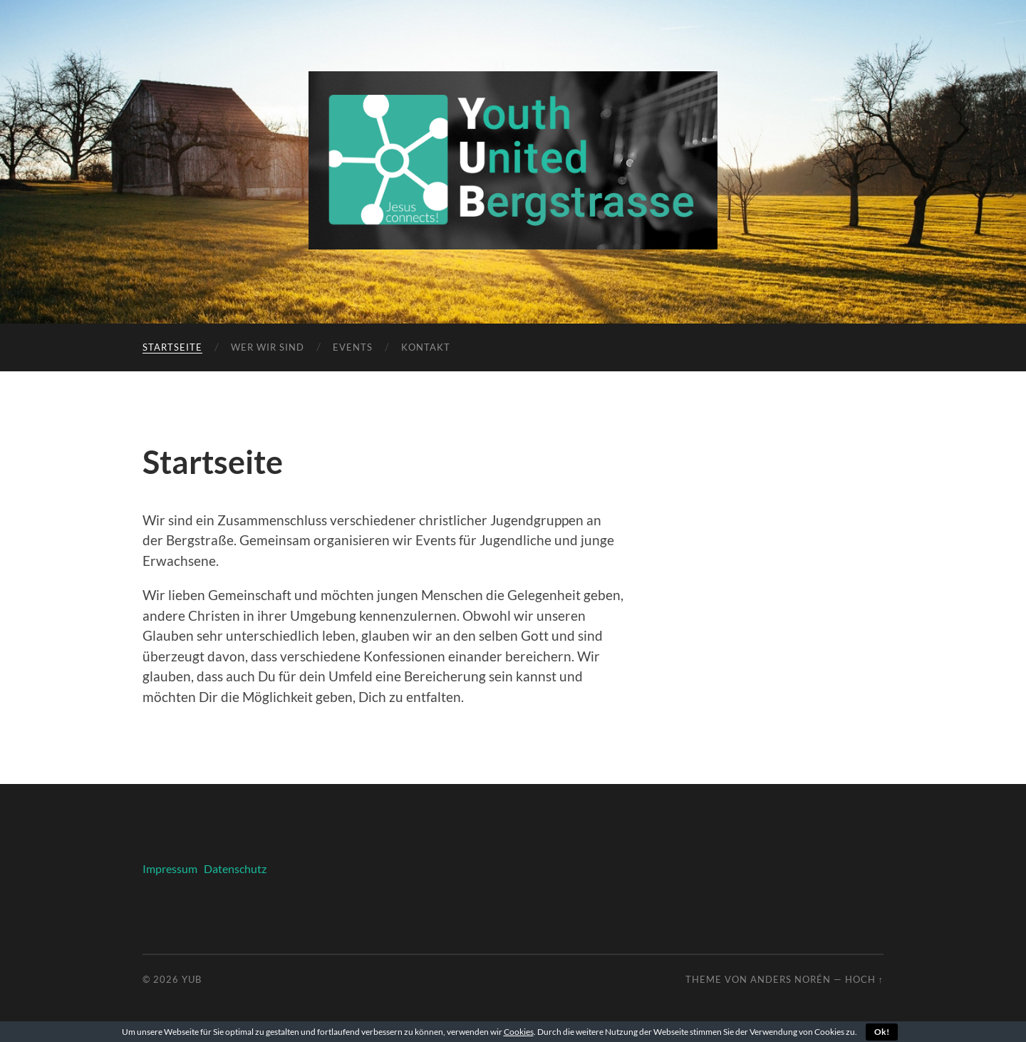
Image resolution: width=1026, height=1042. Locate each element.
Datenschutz (233, 868)
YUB (192, 979)
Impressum (169, 868)
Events (353, 347)
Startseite (172, 347)
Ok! (881, 1031)
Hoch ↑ (864, 979)
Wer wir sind (267, 347)
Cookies (519, 1031)
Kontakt (425, 347)
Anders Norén (790, 979)
